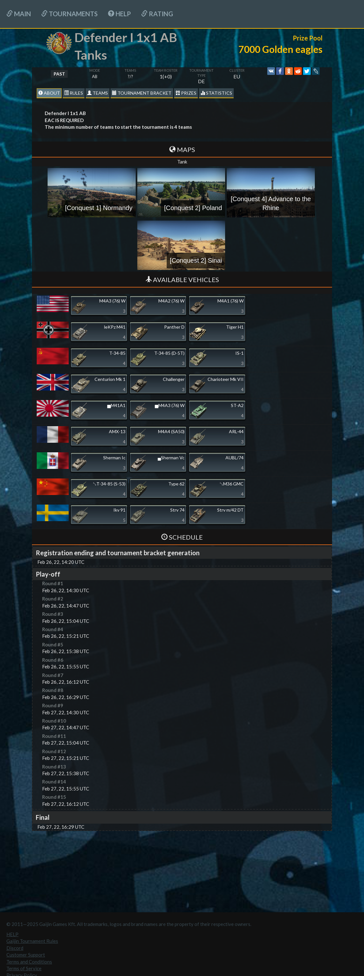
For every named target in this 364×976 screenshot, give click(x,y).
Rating (157, 14)
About (49, 93)
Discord (14, 948)
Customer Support (25, 955)
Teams (97, 93)
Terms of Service (24, 968)
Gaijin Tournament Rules (32, 941)
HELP (119, 14)
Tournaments (69, 14)
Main (18, 14)
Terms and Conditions (29, 962)
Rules (73, 93)
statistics (216, 93)
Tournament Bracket (141, 93)
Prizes (186, 93)
